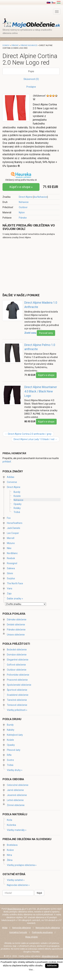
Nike (9, 548)
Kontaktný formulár (18, 932)
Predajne (31, 86)
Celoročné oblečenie (17, 785)
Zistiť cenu (30, 332)
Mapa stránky (31, 937)
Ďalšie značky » (15, 598)
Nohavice (24, 202)
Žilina (9, 860)
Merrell (10, 538)
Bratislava (12, 845)
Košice (10, 850)
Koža (9, 820)
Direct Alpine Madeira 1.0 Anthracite (40, 305)
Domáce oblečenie (17, 654)
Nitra (9, 855)
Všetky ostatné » (16, 880)
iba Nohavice (40, 197)
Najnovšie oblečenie (21, 928)
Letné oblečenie (15, 800)
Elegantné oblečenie (17, 659)
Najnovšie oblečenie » (18, 885)
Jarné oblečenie (15, 790)
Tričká (17, 512)
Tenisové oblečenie (17, 705)
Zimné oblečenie (16, 805)
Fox (9, 518)
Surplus (11, 578)
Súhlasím (52, 965)
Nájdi (39, 893)
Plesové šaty (13, 750)
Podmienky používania (42, 932)
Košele (17, 496)
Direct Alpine (25, 197)
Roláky (17, 508)
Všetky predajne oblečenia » (21, 865)
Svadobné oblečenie (17, 695)
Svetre (10, 760)
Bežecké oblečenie (17, 649)
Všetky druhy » (14, 770)
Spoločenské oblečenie (19, 685)
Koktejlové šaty (15, 735)
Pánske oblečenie (16, 629)
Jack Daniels (13, 528)
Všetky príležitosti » (17, 710)
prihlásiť (7, 461)
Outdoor (23, 207)
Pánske (23, 217)
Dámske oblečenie (16, 619)
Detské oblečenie (16, 624)
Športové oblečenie (17, 690)
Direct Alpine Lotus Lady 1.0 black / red (35, 439)
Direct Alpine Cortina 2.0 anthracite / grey (28, 434)
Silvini (10, 573)
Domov (6, 45)
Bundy (17, 492)
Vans (9, 588)
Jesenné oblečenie (17, 795)
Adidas (10, 477)
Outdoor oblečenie (16, 670)
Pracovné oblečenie (17, 680)
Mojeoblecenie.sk (50, 956)
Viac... (31, 969)
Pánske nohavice (28, 45)
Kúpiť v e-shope (46, 375)
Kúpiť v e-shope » (21, 187)
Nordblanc (12, 553)
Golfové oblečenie (16, 664)
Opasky (18, 504)
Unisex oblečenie (16, 634)
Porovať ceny (46, 333)
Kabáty (10, 730)
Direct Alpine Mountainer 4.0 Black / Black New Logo (40, 391)
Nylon (22, 212)
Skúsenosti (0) (31, 79)
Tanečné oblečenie (17, 700)
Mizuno (11, 543)
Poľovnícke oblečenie (18, 675)
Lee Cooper (13, 533)
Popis (31, 71)
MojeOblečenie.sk (15, 909)
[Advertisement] (31, 265)
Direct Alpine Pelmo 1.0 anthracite (39, 347)
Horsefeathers (14, 523)
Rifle (9, 755)
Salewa (11, 568)
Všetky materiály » (16, 830)
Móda (4, 928)
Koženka (11, 825)
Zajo (9, 593)
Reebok (11, 558)
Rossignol (12, 563)
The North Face (15, 583)
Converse (12, 482)
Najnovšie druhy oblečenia (48, 928)
